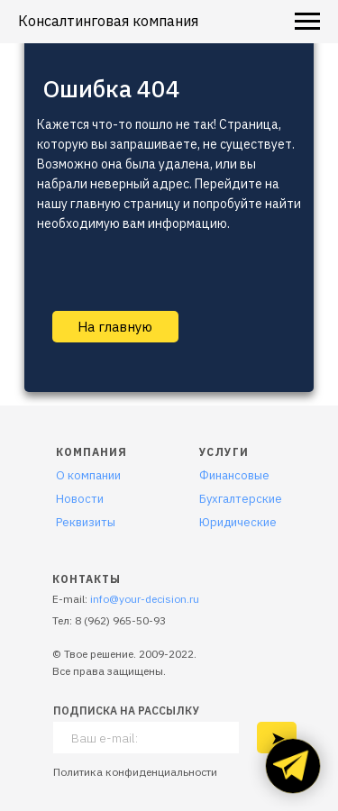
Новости (80, 498)
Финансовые (234, 475)
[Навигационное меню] (307, 22)
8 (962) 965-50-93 (120, 620)
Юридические (238, 522)
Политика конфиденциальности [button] (135, 772)
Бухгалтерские (240, 498)
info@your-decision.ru (144, 599)
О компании (88, 475)
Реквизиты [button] (85, 522)
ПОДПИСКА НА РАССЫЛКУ (125, 710)
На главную (115, 326)
